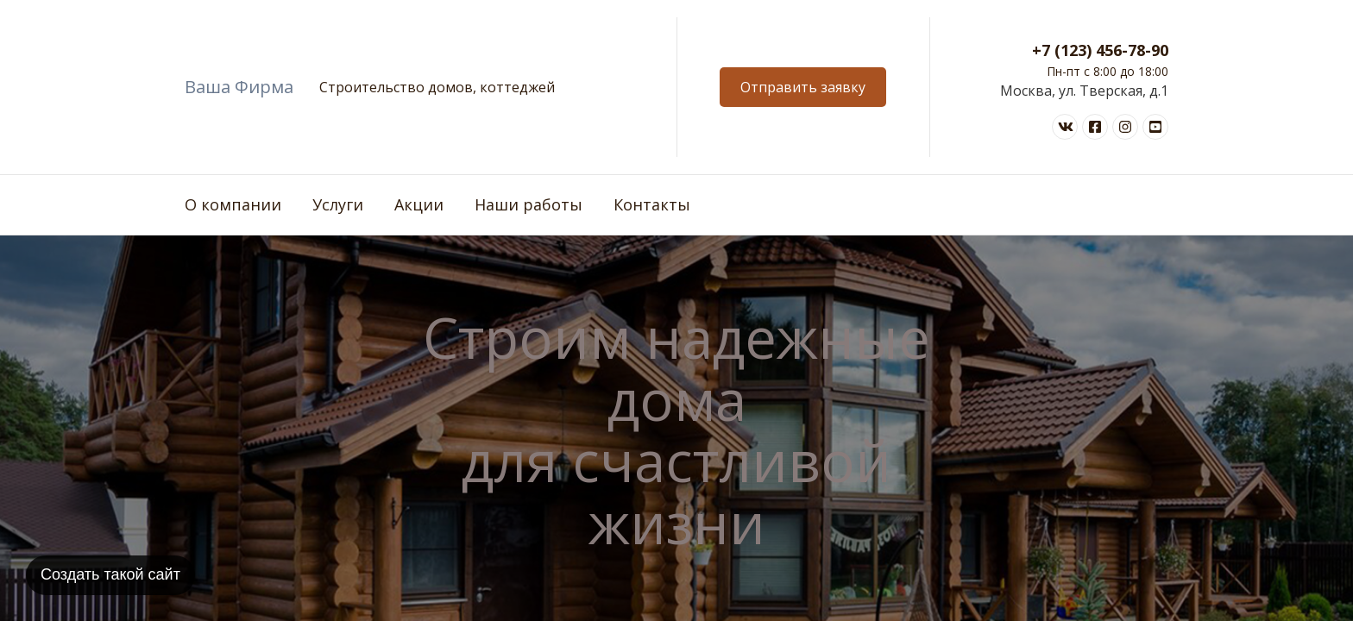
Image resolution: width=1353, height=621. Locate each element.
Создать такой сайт (110, 574)
